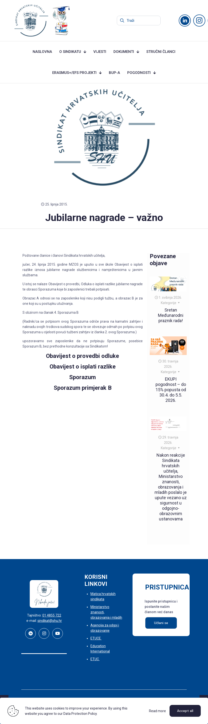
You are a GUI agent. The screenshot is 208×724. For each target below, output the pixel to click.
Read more (157, 711)
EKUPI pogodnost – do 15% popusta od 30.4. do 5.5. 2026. (171, 389)
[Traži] (139, 20)
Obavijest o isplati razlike (83, 366)
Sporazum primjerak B (82, 387)
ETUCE (96, 638)
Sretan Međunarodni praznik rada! (170, 315)
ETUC (95, 659)
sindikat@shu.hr (49, 621)
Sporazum (82, 377)
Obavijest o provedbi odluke (82, 356)
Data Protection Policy (80, 714)
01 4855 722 (51, 615)
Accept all (185, 711)
